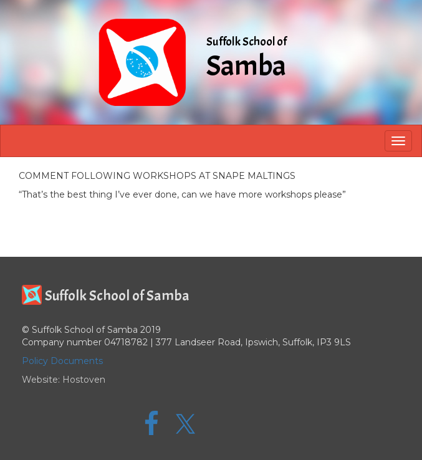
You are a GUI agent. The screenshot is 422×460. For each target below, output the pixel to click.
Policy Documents (62, 361)
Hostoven (83, 379)
